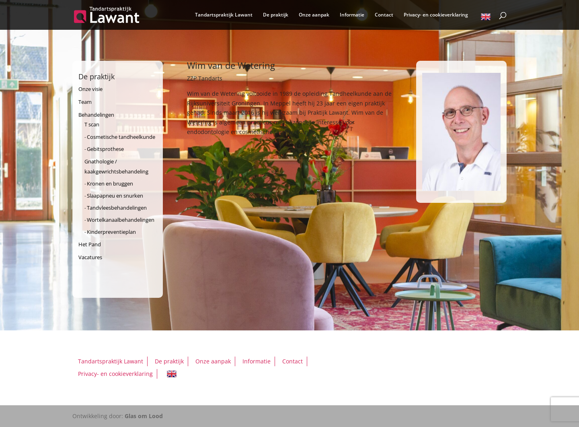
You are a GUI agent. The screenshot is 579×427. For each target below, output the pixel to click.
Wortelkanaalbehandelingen (120, 219)
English (486, 18)
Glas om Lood (144, 416)
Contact (384, 15)
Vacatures (90, 257)
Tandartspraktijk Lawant (224, 15)
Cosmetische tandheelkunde (121, 136)
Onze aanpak (314, 15)
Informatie (352, 15)
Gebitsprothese (105, 149)
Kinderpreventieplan (111, 231)
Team (85, 101)
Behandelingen (96, 114)
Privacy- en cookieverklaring (436, 15)
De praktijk (275, 15)
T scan (91, 124)
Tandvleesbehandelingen (117, 207)
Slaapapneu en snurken (115, 195)
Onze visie (90, 89)
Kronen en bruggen (110, 183)
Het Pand (89, 244)
